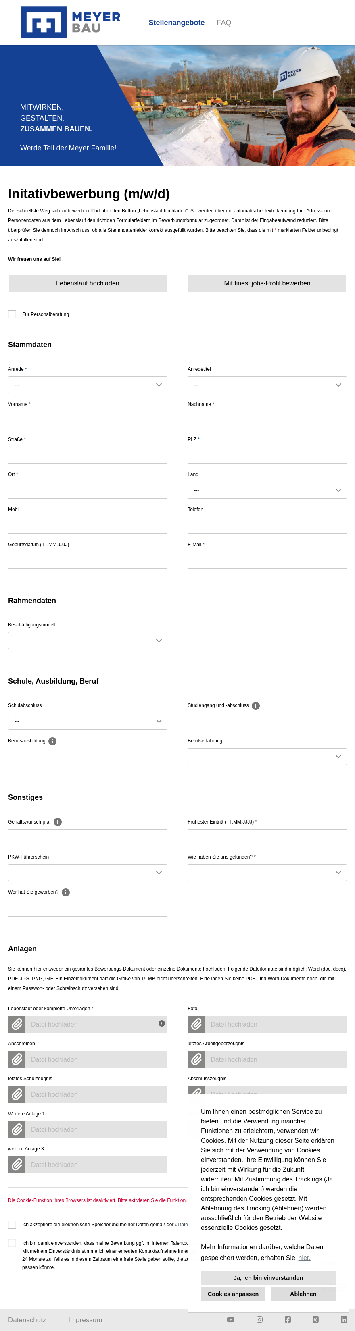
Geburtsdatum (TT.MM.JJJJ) (38, 544)
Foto (192, 1008)
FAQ (224, 23)
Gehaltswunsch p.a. (35, 822)
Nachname (201, 404)
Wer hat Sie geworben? (39, 892)
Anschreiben (21, 1043)
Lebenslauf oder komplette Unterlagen (50, 1008)
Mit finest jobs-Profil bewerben (267, 283)
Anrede (17, 369)
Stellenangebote (177, 23)
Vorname (19, 404)
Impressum (85, 1320)
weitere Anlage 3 (26, 1149)
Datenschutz (27, 1320)
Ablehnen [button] (303, 1294)
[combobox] (87, 384)
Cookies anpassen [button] (233, 1294)
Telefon (195, 509)
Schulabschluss (25, 705)
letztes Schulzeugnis (30, 1078)
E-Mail (196, 544)
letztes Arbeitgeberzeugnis (216, 1043)
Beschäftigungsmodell (31, 625)
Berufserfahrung (205, 741)
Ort (13, 474)
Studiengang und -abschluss (224, 705)
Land (193, 474)
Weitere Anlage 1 (26, 1114)
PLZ (194, 439)
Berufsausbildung (32, 741)
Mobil (14, 509)
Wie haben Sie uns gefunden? (222, 857)
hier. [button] (305, 1257)
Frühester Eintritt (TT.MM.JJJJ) (222, 822)
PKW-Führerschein (28, 857)
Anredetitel (199, 369)
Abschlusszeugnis (207, 1078)
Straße (17, 439)
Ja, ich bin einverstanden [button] (268, 1278)
